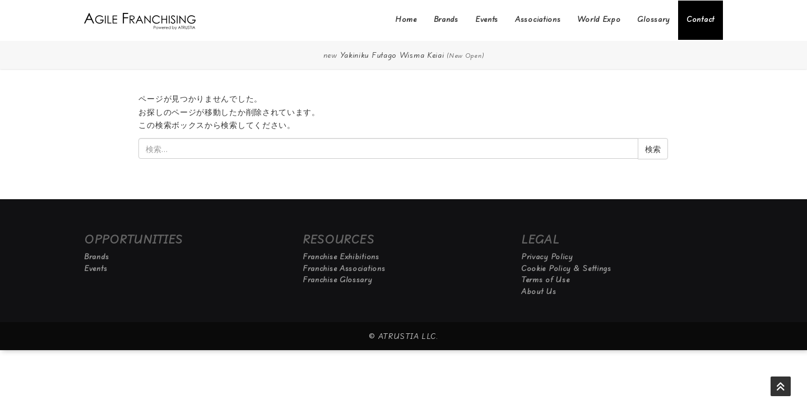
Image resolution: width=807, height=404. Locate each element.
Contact (701, 19)
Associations (537, 19)
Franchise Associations (344, 268)
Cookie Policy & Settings (566, 268)
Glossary (653, 19)
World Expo (598, 19)
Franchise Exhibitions (341, 256)
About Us (538, 291)
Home (406, 19)
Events (486, 19)
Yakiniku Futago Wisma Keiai (392, 55)
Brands (446, 19)
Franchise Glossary (337, 279)
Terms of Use (545, 279)
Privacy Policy (547, 256)
